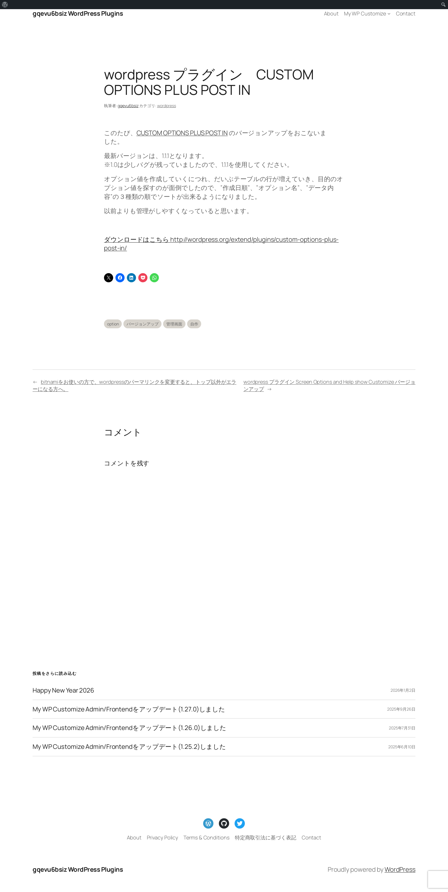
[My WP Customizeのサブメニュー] (389, 13)
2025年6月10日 (401, 746)
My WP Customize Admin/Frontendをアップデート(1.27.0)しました (129, 709)
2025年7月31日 (402, 728)
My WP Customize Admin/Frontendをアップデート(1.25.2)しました (129, 746)
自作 (194, 324)
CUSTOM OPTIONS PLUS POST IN (182, 133)
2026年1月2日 (403, 690)
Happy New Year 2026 (63, 690)
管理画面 (174, 324)
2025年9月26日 (401, 709)
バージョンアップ (142, 324)
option (113, 324)
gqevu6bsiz (128, 105)
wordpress (166, 105)
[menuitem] (5, 4)
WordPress (400, 869)
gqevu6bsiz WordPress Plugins (78, 13)
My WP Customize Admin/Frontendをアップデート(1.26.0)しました (129, 727)
